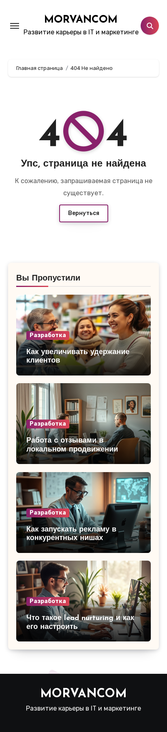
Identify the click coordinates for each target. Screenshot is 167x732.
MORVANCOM (81, 20)
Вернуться (83, 213)
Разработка (48, 335)
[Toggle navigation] (14, 26)
